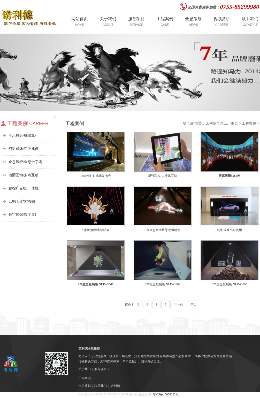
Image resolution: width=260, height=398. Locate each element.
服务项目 (100, 369)
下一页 (178, 304)
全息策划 (84, 386)
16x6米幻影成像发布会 (95, 176)
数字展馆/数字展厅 (24, 215)
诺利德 (115, 386)
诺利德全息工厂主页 (221, 123)
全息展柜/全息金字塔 (25, 162)
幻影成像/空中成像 (24, 149)
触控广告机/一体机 (24, 188)
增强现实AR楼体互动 (162, 176)
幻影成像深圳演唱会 (96, 230)
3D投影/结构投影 (22, 201)
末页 (193, 304)
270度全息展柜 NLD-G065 (229, 284)
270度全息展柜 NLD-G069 (162, 284)
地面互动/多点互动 (24, 175)
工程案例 (249, 123)
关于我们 (84, 369)
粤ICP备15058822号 (165, 394)
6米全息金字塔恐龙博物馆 (162, 230)
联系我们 (100, 386)
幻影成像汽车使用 (229, 230)
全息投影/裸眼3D (22, 135)
